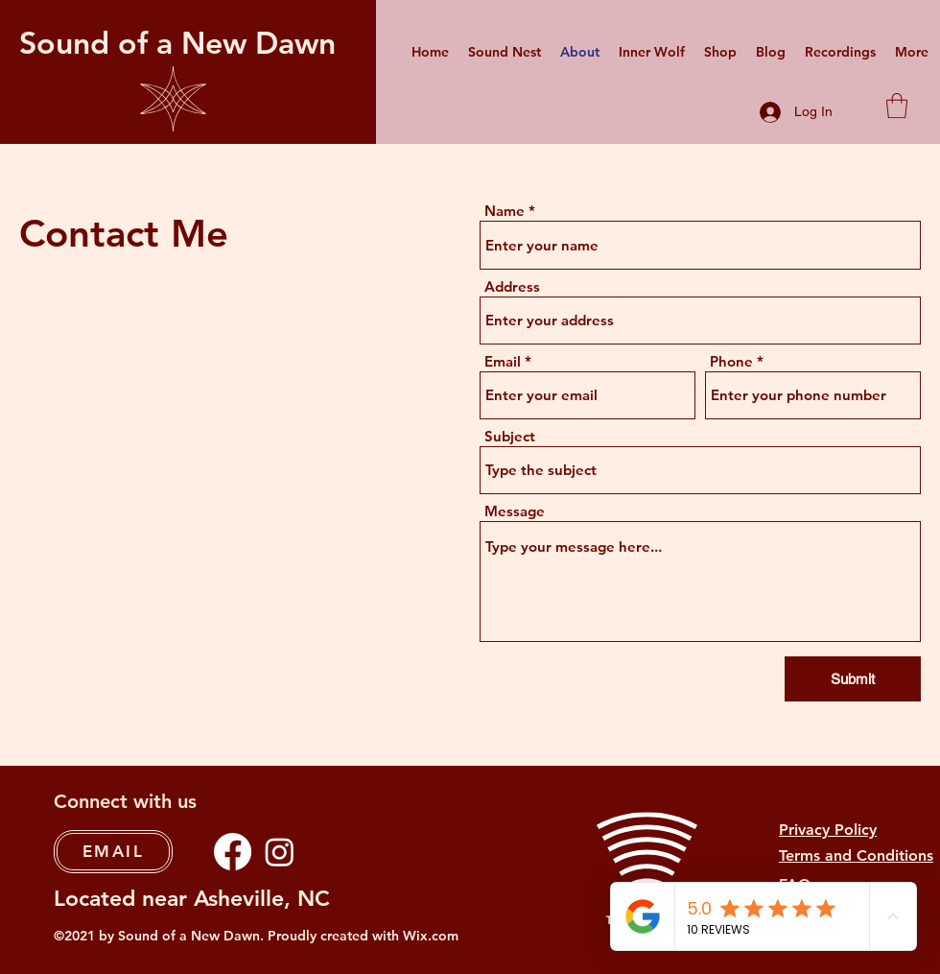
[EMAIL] (113, 851)
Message (514, 511)
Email (502, 361)
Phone (731, 361)
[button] (896, 105)
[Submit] (853, 678)
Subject (509, 436)
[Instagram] (279, 851)
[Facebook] (232, 851)
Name (504, 210)
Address (512, 286)
